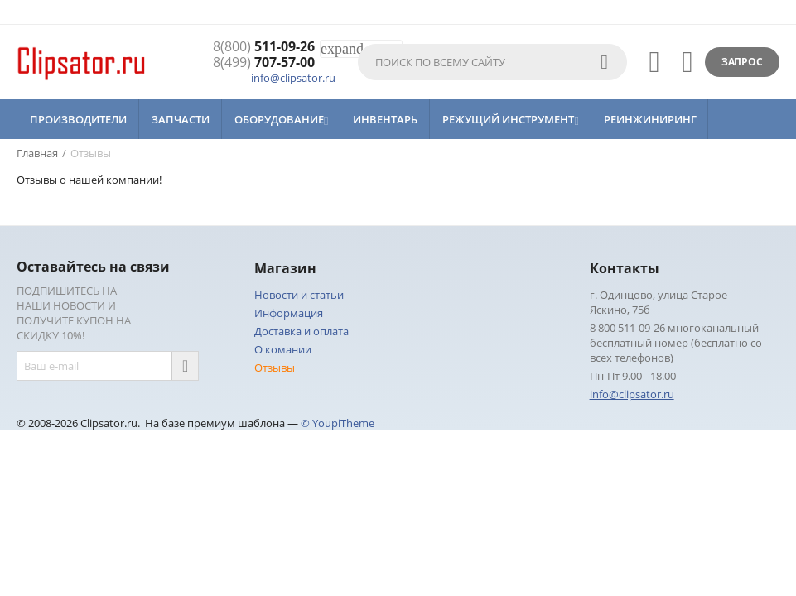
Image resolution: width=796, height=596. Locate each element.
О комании (282, 349)
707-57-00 (264, 62)
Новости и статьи (299, 294)
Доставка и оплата (301, 331)
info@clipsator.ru (293, 77)
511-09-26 (264, 47)
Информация (288, 312)
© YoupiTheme (337, 423)
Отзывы (274, 367)
